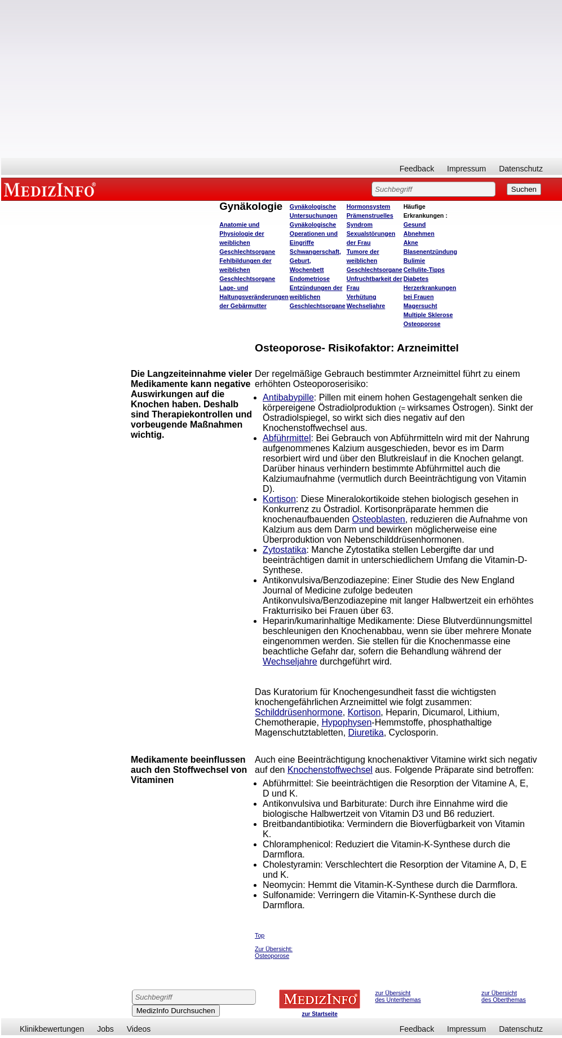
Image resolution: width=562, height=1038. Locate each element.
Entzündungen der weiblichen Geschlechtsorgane (318, 296)
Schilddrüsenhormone (299, 712)
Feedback (417, 168)
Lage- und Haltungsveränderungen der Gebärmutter (254, 296)
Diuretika (366, 732)
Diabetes (416, 278)
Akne (411, 242)
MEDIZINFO (52, 189)
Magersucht (420, 305)
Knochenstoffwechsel (330, 770)
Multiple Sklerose (428, 314)
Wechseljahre (366, 305)
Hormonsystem (369, 206)
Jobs (105, 1028)
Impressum (466, 168)
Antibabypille (288, 397)
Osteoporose (422, 323)
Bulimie (415, 260)
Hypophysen (346, 722)
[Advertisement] (281, 79)
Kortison (279, 499)
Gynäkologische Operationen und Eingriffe (314, 233)
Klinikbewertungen (52, 1028)
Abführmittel (287, 438)
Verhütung (362, 296)
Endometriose (310, 278)
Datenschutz (521, 168)
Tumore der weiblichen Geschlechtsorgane (374, 260)
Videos (139, 1028)
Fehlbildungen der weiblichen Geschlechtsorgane (247, 269)
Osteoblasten (378, 519)
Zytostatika (284, 550)
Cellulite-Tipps (424, 269)
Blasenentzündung (430, 251)
